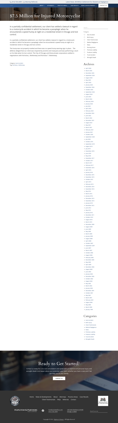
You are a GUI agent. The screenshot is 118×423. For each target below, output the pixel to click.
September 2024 (90, 95)
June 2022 (88, 118)
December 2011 (90, 214)
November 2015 (90, 177)
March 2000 (89, 303)
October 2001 (89, 290)
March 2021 (89, 129)
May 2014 (88, 191)
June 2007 (88, 246)
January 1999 (89, 306)
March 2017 (89, 163)
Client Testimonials (92, 43)
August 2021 (89, 124)
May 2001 (88, 292)
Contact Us (59, 373)
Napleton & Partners (58, 415)
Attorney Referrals (30, 2)
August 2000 (89, 299)
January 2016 (89, 173)
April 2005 (89, 262)
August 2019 (89, 147)
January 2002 (89, 285)
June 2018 (88, 154)
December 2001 (90, 287)
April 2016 (89, 170)
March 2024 (89, 102)
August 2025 (89, 81)
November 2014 (90, 189)
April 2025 (89, 86)
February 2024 (90, 104)
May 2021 (88, 127)
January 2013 (89, 202)
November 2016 (90, 168)
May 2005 (88, 260)
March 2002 (89, 283)
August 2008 (89, 237)
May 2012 (88, 209)
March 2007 (89, 248)
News (88, 48)
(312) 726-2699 (16, 2)
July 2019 (88, 150)
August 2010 (89, 218)
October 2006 (89, 251)
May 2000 (88, 301)
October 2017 (89, 161)
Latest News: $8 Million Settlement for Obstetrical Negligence (87, 2)
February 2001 (90, 296)
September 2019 (90, 145)
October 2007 (89, 241)
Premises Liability (92, 53)
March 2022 (89, 120)
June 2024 (88, 99)
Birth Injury (90, 41)
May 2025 (88, 83)
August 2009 (89, 225)
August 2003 (89, 267)
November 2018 (90, 152)
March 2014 (89, 193)
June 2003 (88, 269)
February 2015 (90, 184)
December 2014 (90, 186)
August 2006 (89, 253)
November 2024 (90, 90)
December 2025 (90, 76)
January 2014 (89, 196)
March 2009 (89, 232)
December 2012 (90, 205)
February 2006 (90, 255)
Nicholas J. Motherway (18, 69)
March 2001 (89, 294)
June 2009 (88, 228)
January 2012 (89, 212)
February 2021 (90, 131)
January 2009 (89, 234)
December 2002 (90, 273)
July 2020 (88, 141)
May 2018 (88, 157)
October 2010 (89, 216)
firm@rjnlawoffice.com (56, 405)
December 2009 (90, 223)
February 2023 (90, 113)
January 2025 (89, 88)
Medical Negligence (92, 46)
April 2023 (89, 111)
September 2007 (90, 244)
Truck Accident (91, 58)
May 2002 (88, 280)
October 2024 (89, 92)
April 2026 (89, 72)
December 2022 (90, 115)
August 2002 (89, 278)
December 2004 (90, 264)
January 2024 (89, 106)
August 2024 (89, 97)
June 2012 (88, 207)
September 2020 (90, 138)
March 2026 (89, 74)
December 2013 (90, 198)
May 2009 (88, 230)
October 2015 (89, 180)
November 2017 (90, 159)
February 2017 (90, 166)
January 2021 (89, 134)
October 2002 (89, 276)
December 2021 (90, 122)
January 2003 (89, 271)
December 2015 (90, 175)
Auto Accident (19, 67)
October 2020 (89, 136)
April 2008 (89, 239)
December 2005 (90, 257)
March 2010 (89, 221)
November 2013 (90, 200)
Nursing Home (91, 51)
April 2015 (89, 182)
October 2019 (89, 143)
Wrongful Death (91, 61)
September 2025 (90, 79)
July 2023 (88, 108)
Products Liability (92, 56)
